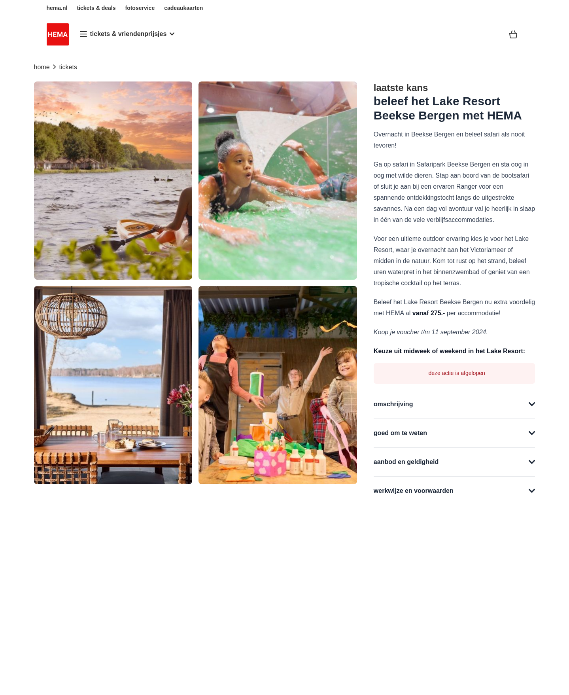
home (42, 67)
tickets (68, 67)
